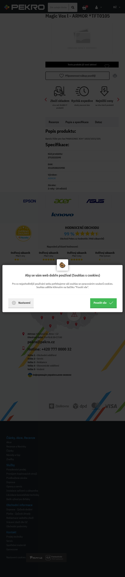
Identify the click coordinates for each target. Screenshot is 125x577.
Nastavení (21, 303)
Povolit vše (103, 303)
